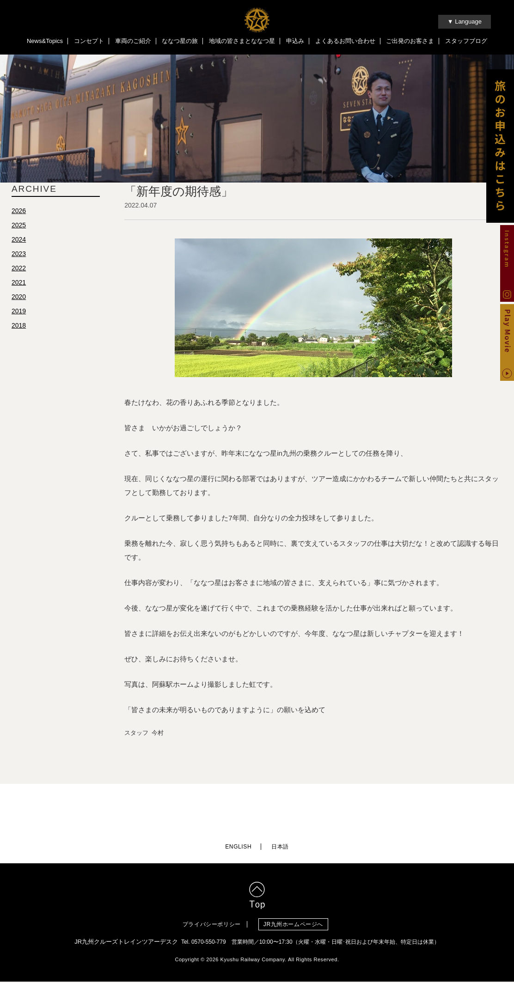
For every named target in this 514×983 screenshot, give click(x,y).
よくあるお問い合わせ (345, 40)
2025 (19, 226)
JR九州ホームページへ (296, 925)
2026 (19, 212)
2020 (19, 298)
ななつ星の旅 (180, 40)
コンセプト (89, 40)
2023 (19, 255)
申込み (295, 40)
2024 (19, 240)
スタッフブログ (466, 40)
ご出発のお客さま (410, 40)
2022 (19, 269)
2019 (19, 312)
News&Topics (45, 40)
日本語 (280, 848)
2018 (19, 326)
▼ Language (464, 21)
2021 (19, 283)
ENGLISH (238, 848)
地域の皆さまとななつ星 (242, 40)
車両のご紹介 (133, 40)
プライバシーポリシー (212, 925)
